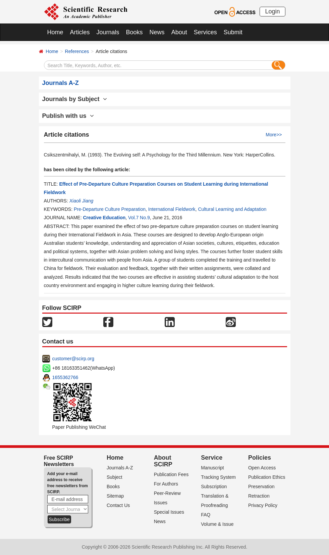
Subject (114, 477)
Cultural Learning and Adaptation (232, 209)
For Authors (166, 484)
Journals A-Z (120, 467)
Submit (233, 32)
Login (272, 11)
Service (211, 457)
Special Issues (169, 512)
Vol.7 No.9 (139, 217)
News (157, 32)
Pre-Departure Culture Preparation (110, 209)
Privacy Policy (262, 505)
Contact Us (118, 505)
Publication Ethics (266, 477)
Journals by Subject (74, 99)
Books (134, 32)
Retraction (259, 496)
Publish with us (68, 115)
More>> (274, 134)
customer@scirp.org (73, 358)
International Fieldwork (172, 209)
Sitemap (115, 496)
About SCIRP (163, 461)
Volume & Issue (217, 524)
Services (205, 32)
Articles (80, 32)
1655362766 (65, 377)
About (179, 32)
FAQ (205, 514)
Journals (108, 32)
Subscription (214, 486)
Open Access (262, 467)
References (77, 51)
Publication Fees (171, 474)
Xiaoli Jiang (81, 200)
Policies (259, 457)
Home (55, 32)
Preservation (261, 486)
